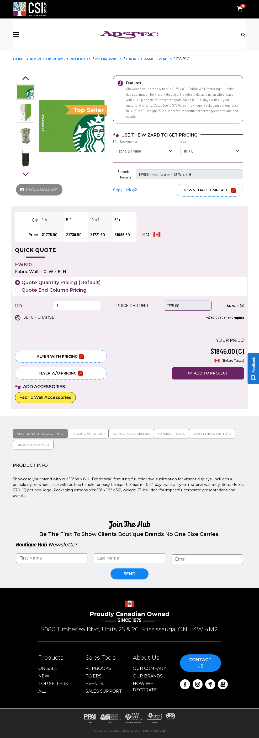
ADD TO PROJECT (208, 373)
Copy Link (125, 190)
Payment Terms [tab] (171, 434)
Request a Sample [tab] (33, 445)
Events (94, 683)
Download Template (209, 190)
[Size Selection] (211, 151)
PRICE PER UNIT (132, 305)
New (43, 676)
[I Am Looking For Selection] (144, 151)
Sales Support (104, 691)
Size (183, 141)
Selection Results (124, 174)
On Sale (47, 668)
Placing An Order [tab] (88, 434)
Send (129, 573)
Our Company (149, 668)
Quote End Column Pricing (54, 290)
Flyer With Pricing (60, 356)
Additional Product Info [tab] (40, 434)
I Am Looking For (125, 141)
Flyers (94, 676)
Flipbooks (98, 668)
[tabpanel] (129, 480)
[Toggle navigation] (243, 34)
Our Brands (148, 676)
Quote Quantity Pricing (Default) (61, 282)
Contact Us (200, 663)
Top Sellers (53, 683)
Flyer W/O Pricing (61, 373)
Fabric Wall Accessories (45, 397)
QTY (19, 305)
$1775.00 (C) (235, 305)
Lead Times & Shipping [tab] (212, 434)
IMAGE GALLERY (39, 189)
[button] (52, 34)
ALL (42, 691)
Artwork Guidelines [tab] (131, 434)
